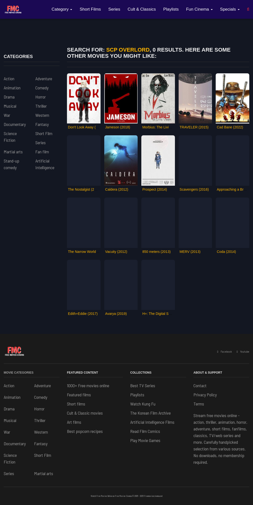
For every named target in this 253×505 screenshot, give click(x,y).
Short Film (43, 133)
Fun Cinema (199, 9)
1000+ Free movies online (88, 385)
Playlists (171, 9)
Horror (40, 97)
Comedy (41, 87)
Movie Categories (18, 372)
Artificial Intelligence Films (152, 422)
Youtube (243, 351)
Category (62, 9)
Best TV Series (142, 385)
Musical (10, 106)
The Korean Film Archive (150, 413)
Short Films (90, 9)
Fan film (42, 151)
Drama (9, 97)
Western (42, 115)
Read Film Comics (145, 431)
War (7, 115)
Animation (12, 87)
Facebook (224, 351)
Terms (198, 403)
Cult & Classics (142, 9)
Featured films (79, 394)
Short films (76, 403)
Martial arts (13, 151)
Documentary (15, 124)
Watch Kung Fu (142, 403)
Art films (74, 422)
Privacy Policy (205, 394)
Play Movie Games (145, 440)
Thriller (41, 106)
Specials (230, 9)
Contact (200, 385)
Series (114, 9)
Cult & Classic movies (85, 413)
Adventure (43, 78)
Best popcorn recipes (85, 431)
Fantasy (42, 124)
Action (9, 78)
